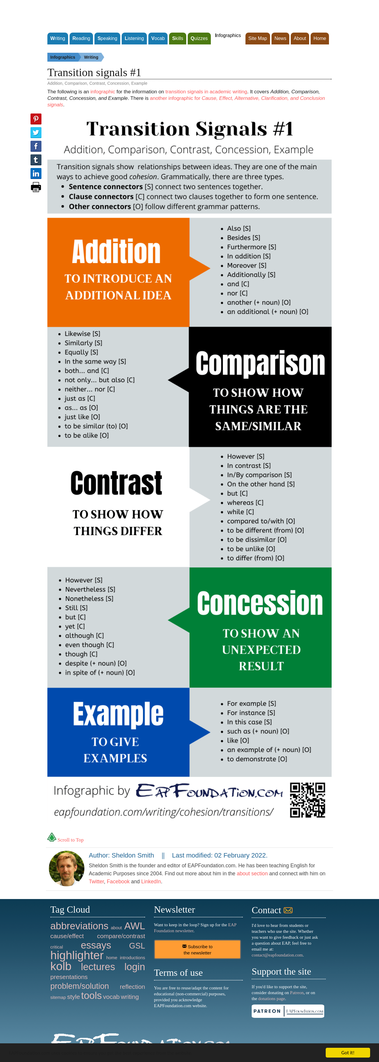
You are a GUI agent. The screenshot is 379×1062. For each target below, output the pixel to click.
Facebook (118, 882)
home (112, 957)
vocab (111, 996)
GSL (137, 945)
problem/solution (79, 986)
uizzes (199, 38)
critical (56, 946)
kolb (61, 966)
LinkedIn (151, 882)
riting (57, 38)
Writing (94, 57)
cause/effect (67, 936)
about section (252, 874)
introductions (132, 957)
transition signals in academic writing (206, 92)
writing (130, 996)
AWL (134, 925)
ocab (158, 38)
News (280, 38)
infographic (103, 92)
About (300, 38)
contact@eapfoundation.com (277, 955)
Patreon (297, 992)
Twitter (96, 882)
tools (91, 995)
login (134, 966)
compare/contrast (121, 936)
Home (320, 38)
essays (96, 945)
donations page (271, 998)
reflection (132, 986)
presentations (69, 976)
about (116, 927)
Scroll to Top (65, 840)
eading (81, 38)
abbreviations (79, 925)
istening (134, 38)
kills (177, 38)
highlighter (77, 955)
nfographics (228, 35)
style (73, 996)
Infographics (65, 57)
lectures (98, 966)
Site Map (257, 38)
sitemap (58, 997)
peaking (107, 38)
